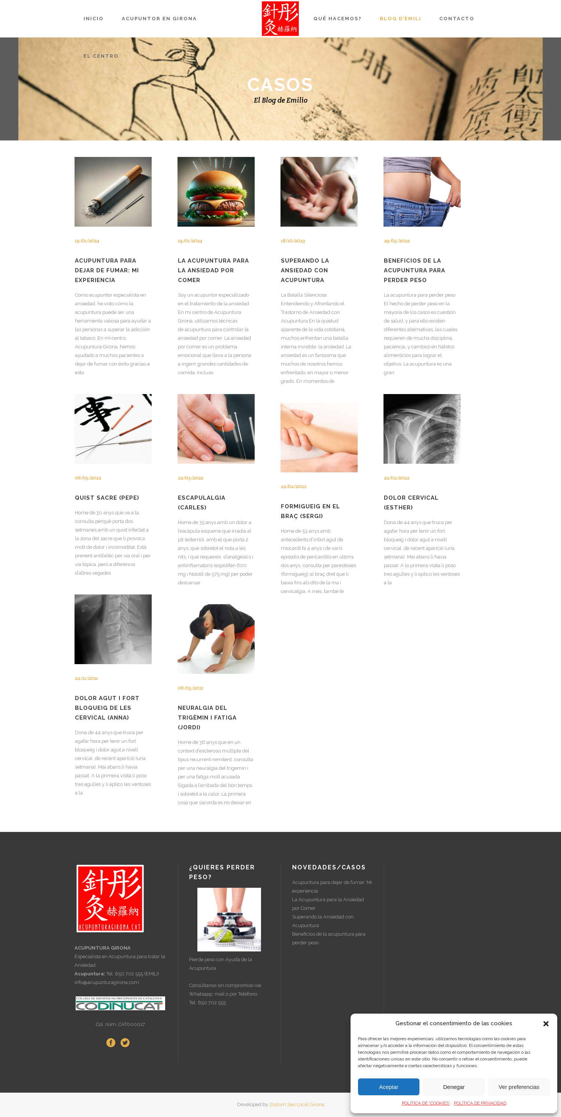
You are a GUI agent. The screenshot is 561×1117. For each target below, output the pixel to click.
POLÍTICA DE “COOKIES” (426, 1103)
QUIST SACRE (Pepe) (107, 497)
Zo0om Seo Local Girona (296, 1104)
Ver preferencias (518, 1087)
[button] (546, 1023)
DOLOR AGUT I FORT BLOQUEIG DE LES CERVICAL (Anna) (107, 708)
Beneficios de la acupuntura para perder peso (414, 270)
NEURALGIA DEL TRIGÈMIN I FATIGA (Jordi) (207, 718)
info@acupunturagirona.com (107, 982)
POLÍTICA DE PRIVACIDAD (480, 1103)
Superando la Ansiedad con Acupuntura (305, 270)
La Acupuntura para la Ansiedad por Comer (213, 270)
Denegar (454, 1087)
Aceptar (388, 1087)
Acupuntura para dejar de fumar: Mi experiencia (107, 270)
